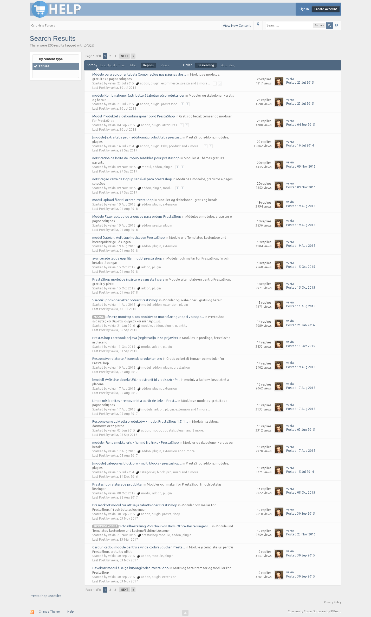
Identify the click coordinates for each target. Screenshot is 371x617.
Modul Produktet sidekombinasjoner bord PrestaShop (133, 116)
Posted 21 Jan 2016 (300, 325)
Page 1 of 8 (93, 56)
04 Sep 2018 (128, 351)
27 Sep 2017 (128, 171)
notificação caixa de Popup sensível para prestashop (132, 179)
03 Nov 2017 (129, 518)
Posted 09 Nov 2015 (301, 166)
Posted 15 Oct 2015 (300, 266)
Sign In (304, 9)
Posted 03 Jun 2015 (300, 429)
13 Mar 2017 (129, 539)
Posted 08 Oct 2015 (300, 492)
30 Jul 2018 (128, 87)
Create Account (325, 9)
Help (70, 611)
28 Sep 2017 (128, 150)
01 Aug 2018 (129, 208)
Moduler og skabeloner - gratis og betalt (187, 200)
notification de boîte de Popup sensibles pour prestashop (136, 158)
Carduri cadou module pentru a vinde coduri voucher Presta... (138, 547)
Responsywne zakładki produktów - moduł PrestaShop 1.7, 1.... (140, 421)
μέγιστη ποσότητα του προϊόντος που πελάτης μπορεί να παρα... (155, 317)
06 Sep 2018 (128, 330)
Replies (148, 65)
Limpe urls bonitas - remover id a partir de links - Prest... (134, 400)
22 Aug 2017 (129, 372)
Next (124, 56)
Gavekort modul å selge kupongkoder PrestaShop (130, 568)
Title (132, 65)
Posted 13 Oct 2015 (300, 346)
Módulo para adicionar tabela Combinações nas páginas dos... (139, 74)
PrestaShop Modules (45, 596)
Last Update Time (112, 65)
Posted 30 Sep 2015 (300, 513)
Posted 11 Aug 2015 (300, 306)
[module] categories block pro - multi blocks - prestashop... (137, 463)
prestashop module (105, 526)
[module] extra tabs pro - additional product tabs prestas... (137, 137)
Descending (206, 65)
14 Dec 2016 (129, 476)
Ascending (228, 65)
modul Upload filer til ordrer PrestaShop (123, 200)
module (98, 317)
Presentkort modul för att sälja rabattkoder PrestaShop (134, 505)
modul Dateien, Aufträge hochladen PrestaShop (128, 237)
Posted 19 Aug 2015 (300, 206)
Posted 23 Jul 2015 (300, 82)
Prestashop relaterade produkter (117, 484)
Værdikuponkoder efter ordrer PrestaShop (125, 300)
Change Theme (49, 611)
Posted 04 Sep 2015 (300, 124)
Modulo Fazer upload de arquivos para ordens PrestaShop (136, 216)
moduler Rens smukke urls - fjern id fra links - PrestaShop (135, 442)
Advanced (336, 25)
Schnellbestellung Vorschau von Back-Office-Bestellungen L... (165, 526)
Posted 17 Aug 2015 (300, 387)
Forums (44, 66)
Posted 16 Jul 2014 (300, 145)
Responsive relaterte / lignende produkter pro (127, 358)
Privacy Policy (332, 602)
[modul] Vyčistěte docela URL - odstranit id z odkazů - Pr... (136, 379)
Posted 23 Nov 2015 (301, 534)
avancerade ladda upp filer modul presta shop (127, 258)
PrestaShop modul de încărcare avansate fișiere (128, 279)
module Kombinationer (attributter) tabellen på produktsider (138, 95)
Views (165, 65)
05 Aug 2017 (129, 393)
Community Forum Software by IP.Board (314, 611)
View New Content (237, 25)
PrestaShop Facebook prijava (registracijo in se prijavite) (135, 338)
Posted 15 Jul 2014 (300, 471)
